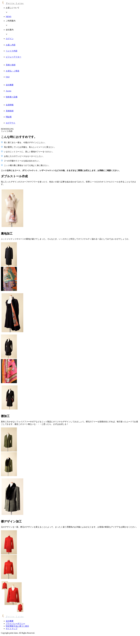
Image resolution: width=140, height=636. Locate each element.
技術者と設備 (11, 97)
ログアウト (10, 123)
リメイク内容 (11, 51)
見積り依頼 (10, 65)
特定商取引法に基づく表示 (17, 626)
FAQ (8, 77)
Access (8, 91)
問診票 (9, 117)
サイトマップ (11, 629)
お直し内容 (10, 45)
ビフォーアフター (13, 57)
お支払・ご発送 (12, 71)
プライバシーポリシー (15, 624)
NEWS (8, 17)
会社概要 (10, 85)
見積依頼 (10, 111)
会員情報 (10, 105)
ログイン (10, 39)
